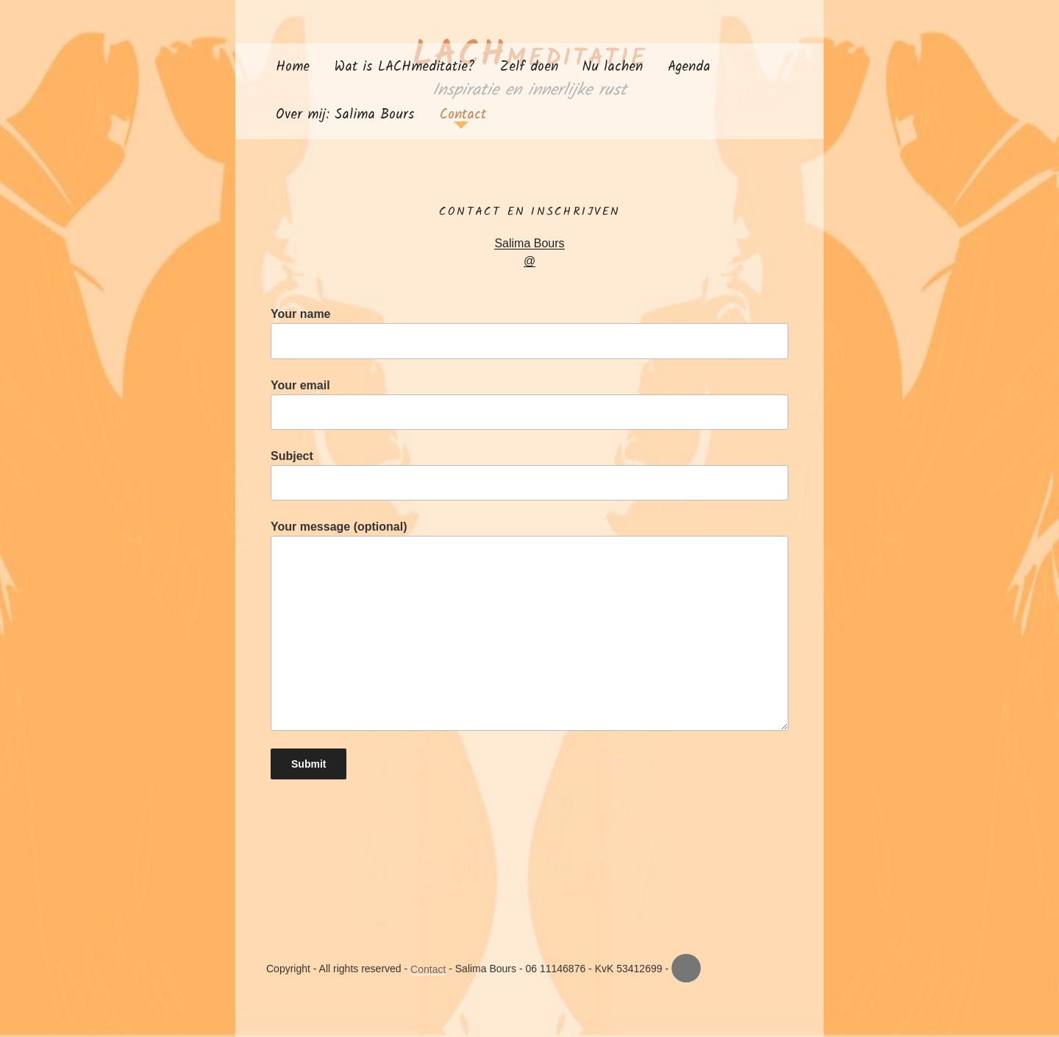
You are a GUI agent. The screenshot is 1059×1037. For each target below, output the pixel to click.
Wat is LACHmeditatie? (405, 67)
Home (293, 67)
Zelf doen (529, 67)
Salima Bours (529, 243)
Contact (463, 115)
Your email (529, 404)
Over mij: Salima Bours (345, 115)
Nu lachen (612, 67)
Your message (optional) (529, 625)
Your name (529, 333)
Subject (529, 475)
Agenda (689, 67)
